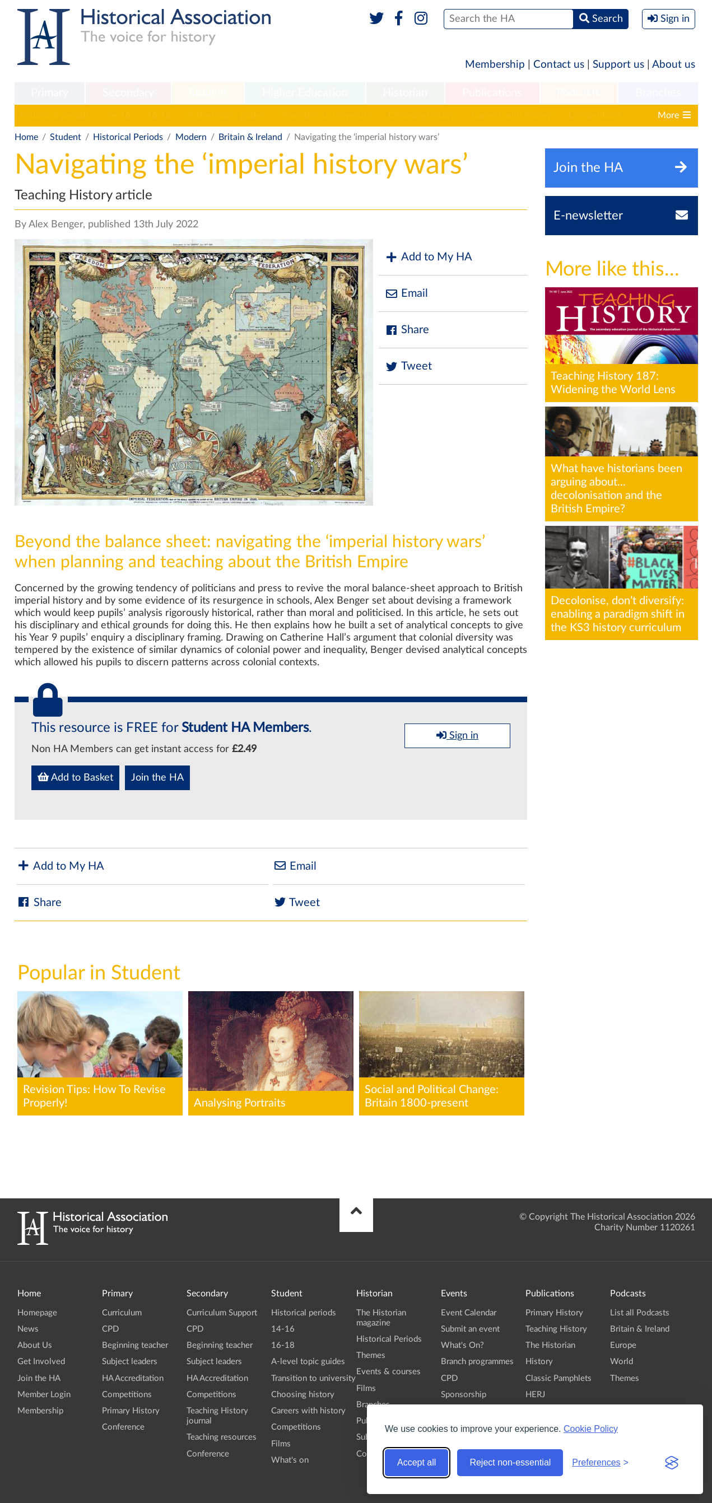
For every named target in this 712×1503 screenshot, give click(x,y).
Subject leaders (129, 1361)
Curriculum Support (222, 1313)
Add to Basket (75, 777)
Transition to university (326, 115)
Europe (623, 1345)
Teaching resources (222, 1437)
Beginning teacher (135, 1345)
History (539, 1361)
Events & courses (388, 1371)
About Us (34, 1345)
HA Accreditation (133, 1378)
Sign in (457, 735)
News (28, 1329)
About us (673, 64)
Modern (191, 137)
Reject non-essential (510, 1462)
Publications (492, 93)
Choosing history (421, 115)
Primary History (131, 1411)
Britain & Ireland (250, 137)
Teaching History (556, 1329)
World (621, 1361)
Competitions (595, 115)
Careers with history (512, 115)
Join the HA (157, 778)
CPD (110, 1329)
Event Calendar (468, 1313)
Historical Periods (128, 137)
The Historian (550, 1345)
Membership (495, 64)
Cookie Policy (591, 1429)
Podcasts (579, 93)
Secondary (128, 93)
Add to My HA (428, 257)
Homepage (37, 1313)
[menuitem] (50, 93)
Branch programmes (477, 1361)
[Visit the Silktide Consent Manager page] (671, 1462)
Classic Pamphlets (558, 1378)
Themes (370, 1355)
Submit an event (470, 1329)
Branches (658, 93)
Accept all (416, 1462)
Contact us (558, 64)
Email (406, 294)
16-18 (158, 115)
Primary (49, 93)
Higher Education (304, 93)
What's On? (462, 1345)
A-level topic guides (225, 115)
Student (208, 93)
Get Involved (41, 1361)
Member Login (44, 1394)
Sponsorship (463, 1394)
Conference (123, 1427)
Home (26, 137)
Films (281, 1444)
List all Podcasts (639, 1313)
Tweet (408, 366)
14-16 (118, 115)
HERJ (535, 1394)
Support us (618, 64)
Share (406, 330)
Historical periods (55, 115)
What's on (290, 1460)
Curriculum (122, 1313)
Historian (405, 93)
